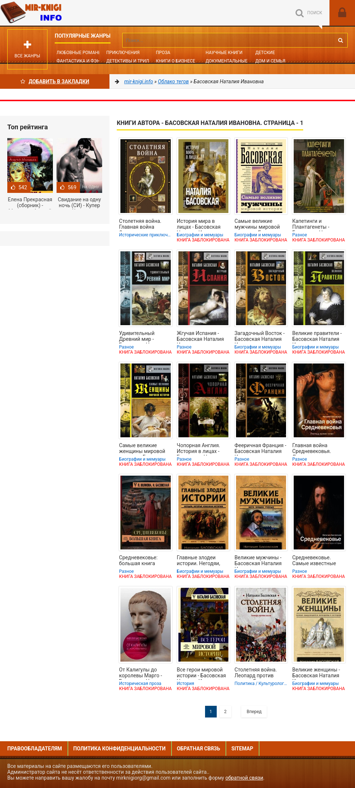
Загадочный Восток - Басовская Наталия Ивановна (260, 336)
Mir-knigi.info (54, 13)
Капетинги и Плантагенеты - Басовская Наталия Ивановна (315, 224)
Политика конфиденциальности (119, 748)
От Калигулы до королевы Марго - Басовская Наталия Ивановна (142, 673)
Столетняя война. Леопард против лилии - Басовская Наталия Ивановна (257, 673)
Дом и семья (270, 61)
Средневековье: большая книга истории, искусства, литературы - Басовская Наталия (142, 561)
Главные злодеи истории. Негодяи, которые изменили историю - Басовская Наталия (202, 561)
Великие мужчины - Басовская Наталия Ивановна (258, 561)
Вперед (254, 711)
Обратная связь (198, 748)
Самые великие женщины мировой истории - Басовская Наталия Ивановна (143, 449)
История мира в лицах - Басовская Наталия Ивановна (199, 224)
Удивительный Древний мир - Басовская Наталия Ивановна (142, 336)
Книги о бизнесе (175, 61)
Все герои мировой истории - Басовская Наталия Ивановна (201, 673)
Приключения (122, 52)
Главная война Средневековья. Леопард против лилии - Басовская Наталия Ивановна (314, 449)
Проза (163, 52)
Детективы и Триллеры (133, 61)
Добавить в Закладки (54, 81)
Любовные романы (79, 52)
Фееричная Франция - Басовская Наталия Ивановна (260, 449)
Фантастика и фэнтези (84, 61)
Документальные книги (234, 61)
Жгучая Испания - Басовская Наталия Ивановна (200, 336)
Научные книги (223, 52)
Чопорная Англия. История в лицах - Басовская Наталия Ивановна (200, 449)
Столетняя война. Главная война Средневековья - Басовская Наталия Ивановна (142, 224)
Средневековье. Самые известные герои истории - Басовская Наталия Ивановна (315, 561)
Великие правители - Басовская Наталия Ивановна (317, 336)
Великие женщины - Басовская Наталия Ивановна (316, 673)
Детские (265, 52)
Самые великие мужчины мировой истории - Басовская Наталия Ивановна (259, 224)
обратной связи (244, 778)
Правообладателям (34, 748)
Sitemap (242, 748)
